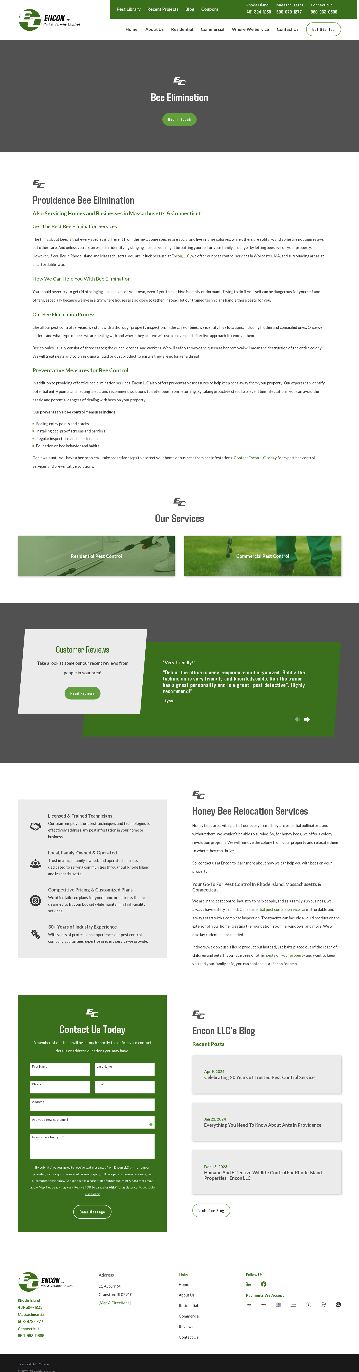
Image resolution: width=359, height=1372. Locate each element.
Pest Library (129, 9)
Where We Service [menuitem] (250, 29)
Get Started (323, 29)
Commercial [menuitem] (212, 29)
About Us (187, 1295)
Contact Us (188, 1337)
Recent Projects (163, 9)
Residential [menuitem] (182, 29)
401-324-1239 (258, 11)
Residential (188, 1305)
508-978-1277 (289, 11)
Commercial (189, 1316)
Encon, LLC (181, 256)
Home (184, 1284)
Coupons (210, 9)
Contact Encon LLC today (255, 458)
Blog (189, 9)
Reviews (186, 1326)
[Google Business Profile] (248, 1284)
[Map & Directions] (115, 1303)
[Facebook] (263, 1284)
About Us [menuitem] (154, 29)
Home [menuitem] (132, 29)
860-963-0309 (324, 11)
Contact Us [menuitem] (288, 29)
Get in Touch (179, 119)
